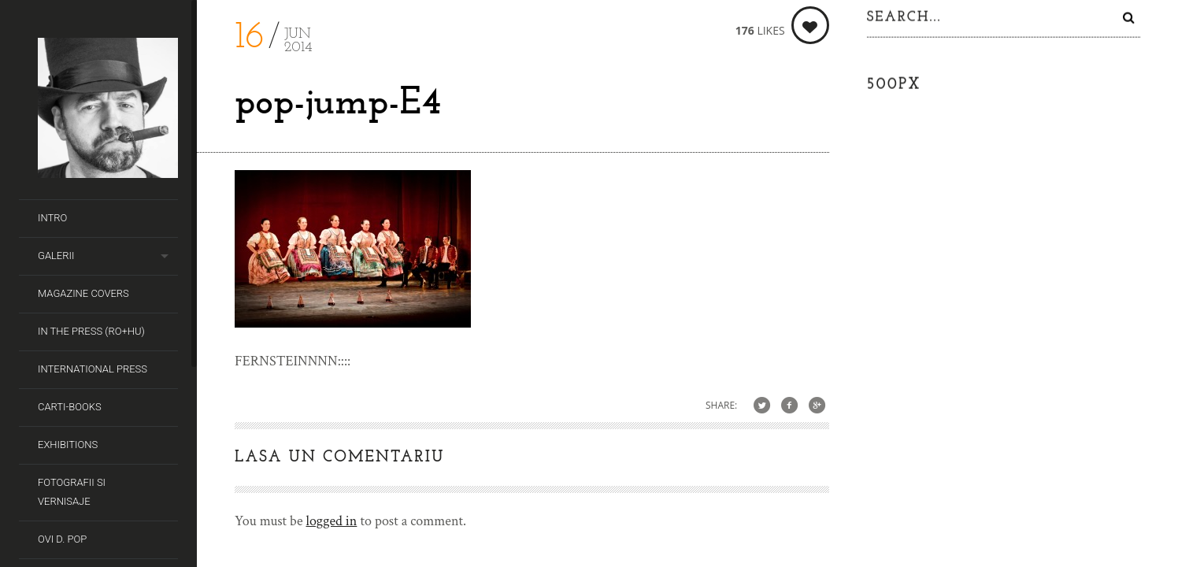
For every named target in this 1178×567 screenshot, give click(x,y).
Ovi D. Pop (62, 539)
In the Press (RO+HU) (91, 331)
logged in (331, 521)
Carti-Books (70, 407)
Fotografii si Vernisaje (72, 491)
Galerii (56, 255)
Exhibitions (68, 444)
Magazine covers (83, 293)
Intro (52, 218)
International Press (92, 369)
